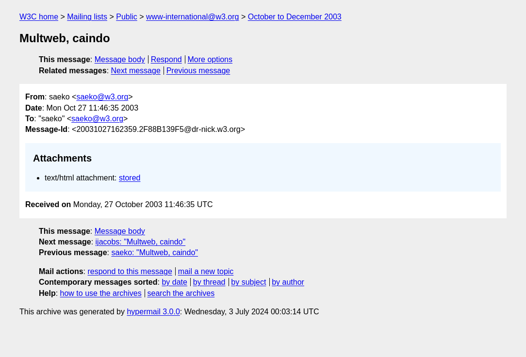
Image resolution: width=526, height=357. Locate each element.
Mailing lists (87, 17)
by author (288, 282)
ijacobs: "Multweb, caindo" (141, 242)
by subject (248, 282)
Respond (166, 59)
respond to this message (129, 271)
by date (174, 282)
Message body (120, 59)
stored (129, 178)
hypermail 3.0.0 (153, 312)
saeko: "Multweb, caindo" (154, 252)
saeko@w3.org (102, 97)
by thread (209, 282)
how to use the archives (101, 293)
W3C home (38, 17)
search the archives (181, 293)
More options (210, 59)
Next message (136, 70)
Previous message (198, 70)
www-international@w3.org (192, 17)
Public (126, 17)
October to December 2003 (295, 17)
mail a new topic (206, 271)
